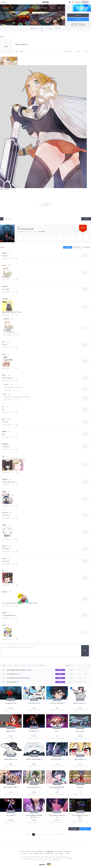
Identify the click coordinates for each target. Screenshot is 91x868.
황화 (3, 571)
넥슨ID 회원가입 (74, 25)
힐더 (9, 431)
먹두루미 (4, 265)
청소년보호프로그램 (48, 853)
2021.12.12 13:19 (6, 551)
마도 (56, 731)
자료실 (59, 8)
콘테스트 (42, 665)
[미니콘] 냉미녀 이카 (33, 703)
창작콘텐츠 (45, 8)
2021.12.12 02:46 (6, 472)
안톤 (10, 299)
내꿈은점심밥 (5, 444)
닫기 (69, 7)
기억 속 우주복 (10, 815)
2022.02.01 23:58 (6, 639)
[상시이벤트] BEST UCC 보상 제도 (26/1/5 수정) (18, 678)
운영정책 (24, 853)
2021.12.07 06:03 (6, 412)
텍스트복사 (1, 218)
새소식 (12, 8)
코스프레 (17, 665)
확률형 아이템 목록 (38, 853)
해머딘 (3, 419)
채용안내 (27, 851)
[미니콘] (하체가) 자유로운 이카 (57, 815)
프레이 (9, 394)
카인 (9, 253)
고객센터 (67, 853)
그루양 (16, 51)
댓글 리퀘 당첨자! (79, 759)
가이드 (24, 8)
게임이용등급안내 (40, 851)
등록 (85, 650)
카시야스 (9, 265)
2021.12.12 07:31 (6, 518)
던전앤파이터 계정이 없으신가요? (78, 23)
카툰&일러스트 (33, 28)
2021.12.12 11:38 (6, 539)
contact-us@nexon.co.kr (27, 858)
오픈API (56, 853)
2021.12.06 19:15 (6, 258)
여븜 (3, 456)
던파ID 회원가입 (82, 25)
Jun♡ (3, 406)
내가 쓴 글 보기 (74, 828)
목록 (86, 218)
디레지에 (8, 419)
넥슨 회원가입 (77, 2)
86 (46, 204)
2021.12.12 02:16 (6, 449)
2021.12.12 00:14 (7, 335)
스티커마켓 (49, 28)
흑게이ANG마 (5, 299)
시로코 (8, 375)
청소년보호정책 (58, 851)
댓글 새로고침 (86, 247)
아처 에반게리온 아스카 (11, 703)
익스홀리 (4, 354)
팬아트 (3, 665)
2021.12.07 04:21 (6, 380)
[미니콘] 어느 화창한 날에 (56, 703)
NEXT (61, 834)
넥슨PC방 (30, 853)
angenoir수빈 (5, 512)
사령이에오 (4, 612)
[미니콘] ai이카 (79, 731)
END (63, 834)
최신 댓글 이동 (77, 247)
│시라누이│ (6, 384)
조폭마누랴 (4, 546)
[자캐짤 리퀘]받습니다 (10, 759)
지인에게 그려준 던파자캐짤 (33, 759)
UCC (42, 28)
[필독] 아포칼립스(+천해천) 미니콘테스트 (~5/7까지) (19, 670)
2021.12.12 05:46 (6, 484)
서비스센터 (52, 8)
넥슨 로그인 (85, 2)
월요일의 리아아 (10, 731)
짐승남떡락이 (5, 286)
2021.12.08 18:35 (7, 390)
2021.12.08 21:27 (6, 437)
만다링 (5, 394)
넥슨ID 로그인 (78, 15)
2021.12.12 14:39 (6, 564)
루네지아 (4, 625)
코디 (24, 665)
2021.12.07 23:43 (6, 424)
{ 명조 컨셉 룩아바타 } (56, 759)
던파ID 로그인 (78, 19)
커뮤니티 (38, 8)
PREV (30, 834)
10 (57, 834)
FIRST (27, 834)
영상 (30, 665)
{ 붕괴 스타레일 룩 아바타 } (10, 787)
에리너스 (4, 375)
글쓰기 (85, 828)
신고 (6, 219)
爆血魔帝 (4, 491)
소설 (35, 665)
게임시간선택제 (67, 851)
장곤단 (3, 342)
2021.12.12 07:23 (6, 505)
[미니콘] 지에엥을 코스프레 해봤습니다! (34, 816)
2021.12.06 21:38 (6, 292)
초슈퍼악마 (4, 558)
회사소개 (22, 851)
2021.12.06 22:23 (6, 315)
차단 (10, 219)
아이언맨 (79, 787)
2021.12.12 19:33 (6, 585)
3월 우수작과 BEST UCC (12, 674)
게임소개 (19, 8)
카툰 (10, 665)
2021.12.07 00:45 (6, 368)
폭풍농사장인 (5, 479)
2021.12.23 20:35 (6, 618)
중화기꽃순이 (5, 592)
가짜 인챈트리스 (33, 731)
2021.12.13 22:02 (6, 606)
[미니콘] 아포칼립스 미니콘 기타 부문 (80, 816)
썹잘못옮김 (4, 431)
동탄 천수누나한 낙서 (79, 703)
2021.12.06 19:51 (6, 279)
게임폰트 (61, 853)
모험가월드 (31, 8)
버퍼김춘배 (4, 253)
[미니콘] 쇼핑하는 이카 (33, 787)
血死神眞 (4, 525)
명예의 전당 (58, 28)
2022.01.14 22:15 (7, 399)
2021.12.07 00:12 (6, 347)
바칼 (7, 406)
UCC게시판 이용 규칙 (11, 682)
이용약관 (33, 851)
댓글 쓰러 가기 (67, 247)
